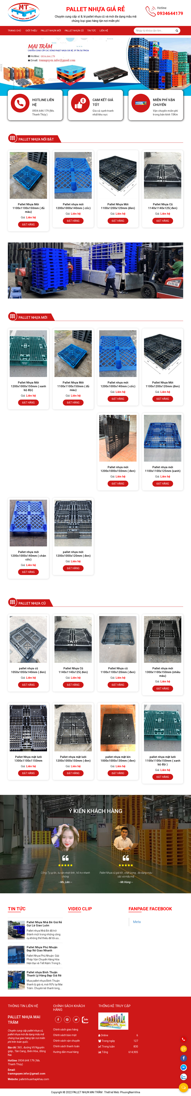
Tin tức (91, 30)
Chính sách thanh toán (66, 1046)
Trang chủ (14, 30)
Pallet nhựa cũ (74, 30)
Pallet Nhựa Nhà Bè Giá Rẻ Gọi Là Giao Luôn (44, 924)
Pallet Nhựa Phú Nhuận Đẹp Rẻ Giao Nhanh (42, 949)
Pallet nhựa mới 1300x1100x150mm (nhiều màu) (162, 672)
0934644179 (170, 13)
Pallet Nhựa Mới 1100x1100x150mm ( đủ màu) (28, 208)
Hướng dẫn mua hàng (66, 1051)
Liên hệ (104, 30)
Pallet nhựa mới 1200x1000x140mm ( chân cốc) (28, 555)
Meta (137, 922)
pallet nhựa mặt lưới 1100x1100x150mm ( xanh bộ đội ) (162, 760)
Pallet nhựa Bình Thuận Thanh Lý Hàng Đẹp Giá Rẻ (44, 974)
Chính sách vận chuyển (66, 1040)
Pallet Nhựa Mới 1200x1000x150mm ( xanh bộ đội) (28, 386)
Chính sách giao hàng (65, 1029)
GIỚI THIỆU (31, 30)
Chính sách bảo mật (64, 1035)
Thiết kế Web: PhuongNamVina (122, 1092)
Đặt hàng (28, 224)
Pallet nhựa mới (51, 30)
